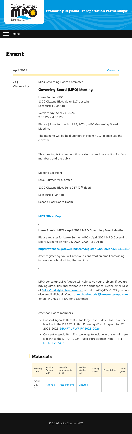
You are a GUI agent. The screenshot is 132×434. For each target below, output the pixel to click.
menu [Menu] (11, 34)
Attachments (66, 384)
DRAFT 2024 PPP (55, 343)
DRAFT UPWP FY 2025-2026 (80, 328)
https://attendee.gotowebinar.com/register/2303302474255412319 (84, 249)
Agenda (50, 384)
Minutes (83, 384)
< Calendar (112, 70)
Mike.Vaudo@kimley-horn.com (62, 290)
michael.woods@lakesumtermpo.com (102, 294)
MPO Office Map (49, 216)
